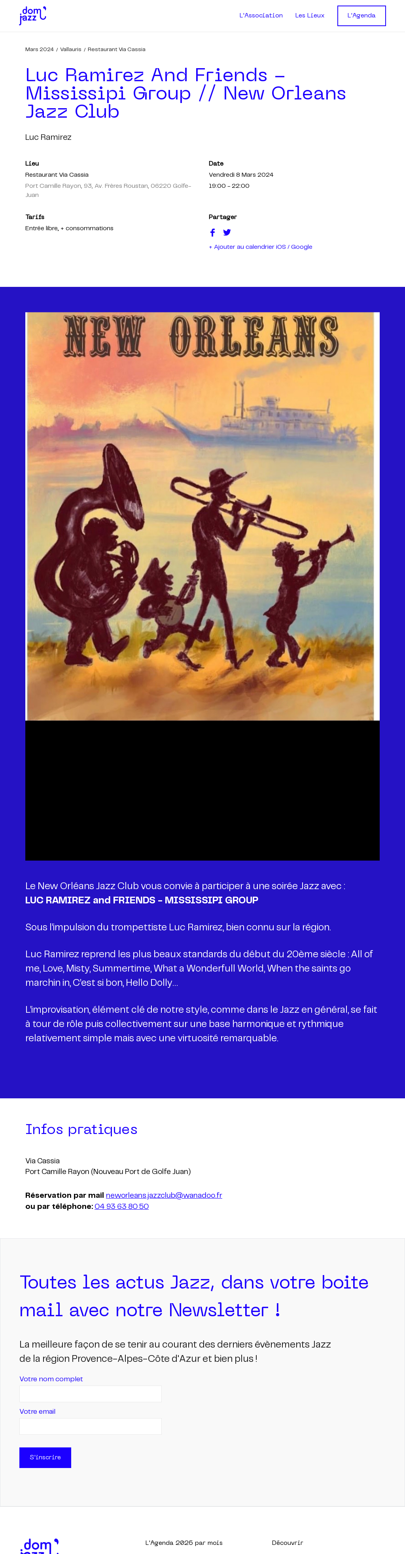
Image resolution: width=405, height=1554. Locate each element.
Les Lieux (310, 16)
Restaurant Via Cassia (117, 49)
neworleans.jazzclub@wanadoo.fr (164, 1195)
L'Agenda (362, 16)
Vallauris (70, 49)
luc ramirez (48, 137)
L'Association (261, 16)
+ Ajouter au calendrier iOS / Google (260, 247)
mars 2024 (39, 49)
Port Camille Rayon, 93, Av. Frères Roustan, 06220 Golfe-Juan (108, 191)
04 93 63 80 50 (122, 1206)
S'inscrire (45, 1458)
